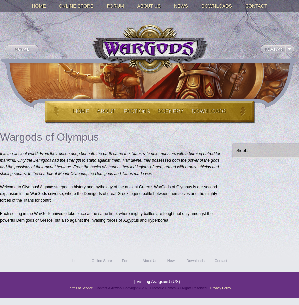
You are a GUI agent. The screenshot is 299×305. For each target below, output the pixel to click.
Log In (190, 281)
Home (39, 6)
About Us (149, 6)
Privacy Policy (220, 288)
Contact (256, 6)
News (181, 6)
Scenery (170, 111)
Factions (136, 111)
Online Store (76, 6)
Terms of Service (80, 288)
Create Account (118, 281)
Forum (115, 6)
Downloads (216, 6)
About (106, 111)
